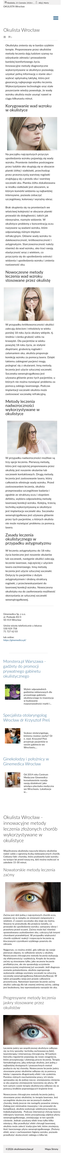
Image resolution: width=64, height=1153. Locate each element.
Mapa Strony (51, 1149)
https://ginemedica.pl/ (14, 640)
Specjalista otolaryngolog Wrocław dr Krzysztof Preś (26, 717)
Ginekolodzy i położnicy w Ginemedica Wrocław (26, 761)
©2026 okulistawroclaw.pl (19, 1149)
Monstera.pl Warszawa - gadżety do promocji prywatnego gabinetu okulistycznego (24, 668)
